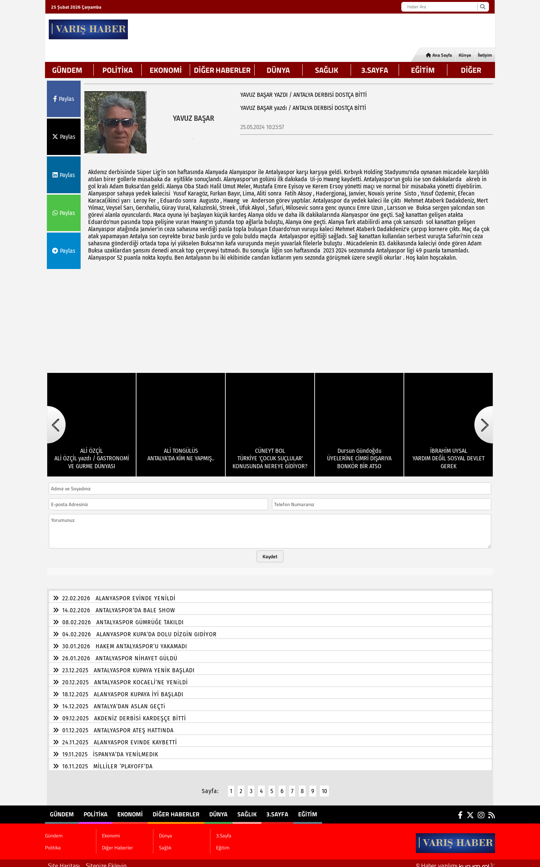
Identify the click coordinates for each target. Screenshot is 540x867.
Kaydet (270, 552)
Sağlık (326, 70)
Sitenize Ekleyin (106, 860)
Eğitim (423, 70)
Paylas (63, 98)
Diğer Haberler (222, 70)
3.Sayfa (374, 70)
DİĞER (471, 70)
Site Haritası (64, 860)
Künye (465, 55)
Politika (117, 70)
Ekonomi (166, 70)
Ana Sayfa (439, 55)
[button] (56, 420)
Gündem (67, 70)
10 (324, 786)
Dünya (278, 70)
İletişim (485, 55)
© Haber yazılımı (455, 860)
